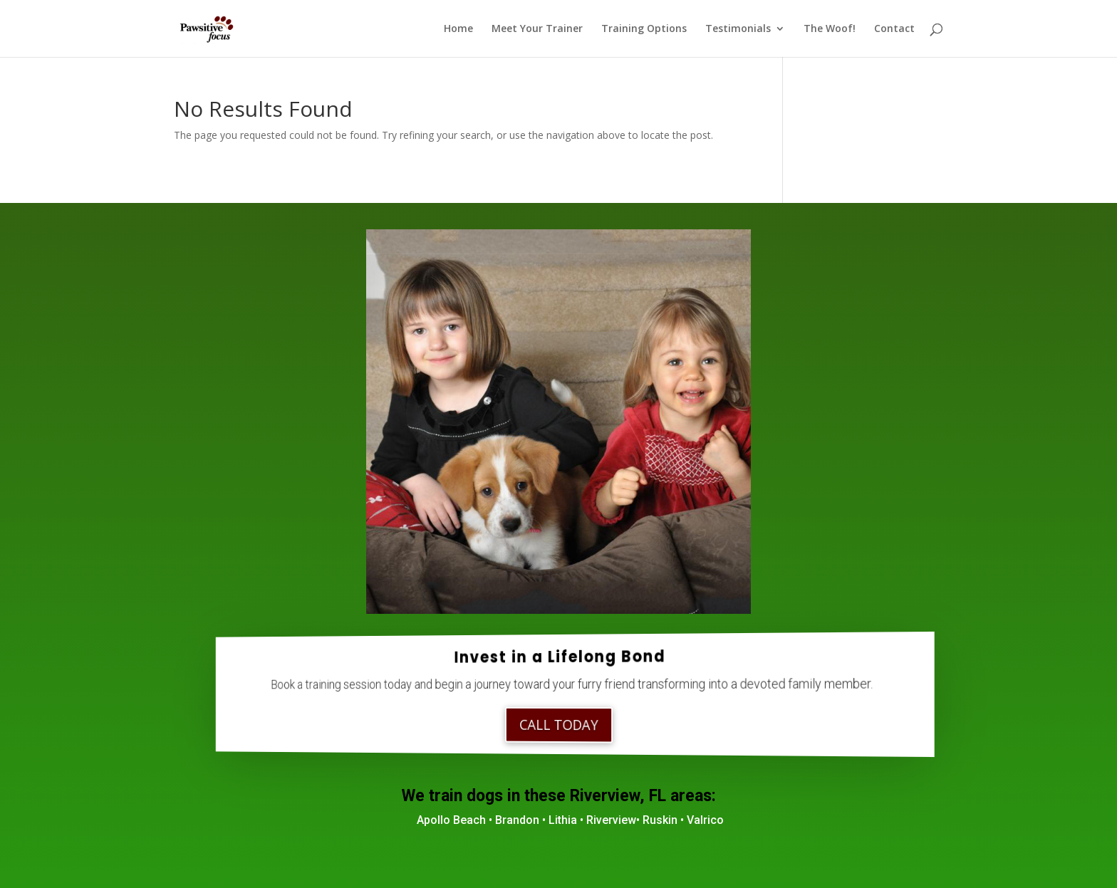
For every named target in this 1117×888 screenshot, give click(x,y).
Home (458, 29)
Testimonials (738, 29)
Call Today (559, 725)
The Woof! (830, 29)
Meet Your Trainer (537, 29)
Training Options (644, 29)
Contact (894, 29)
